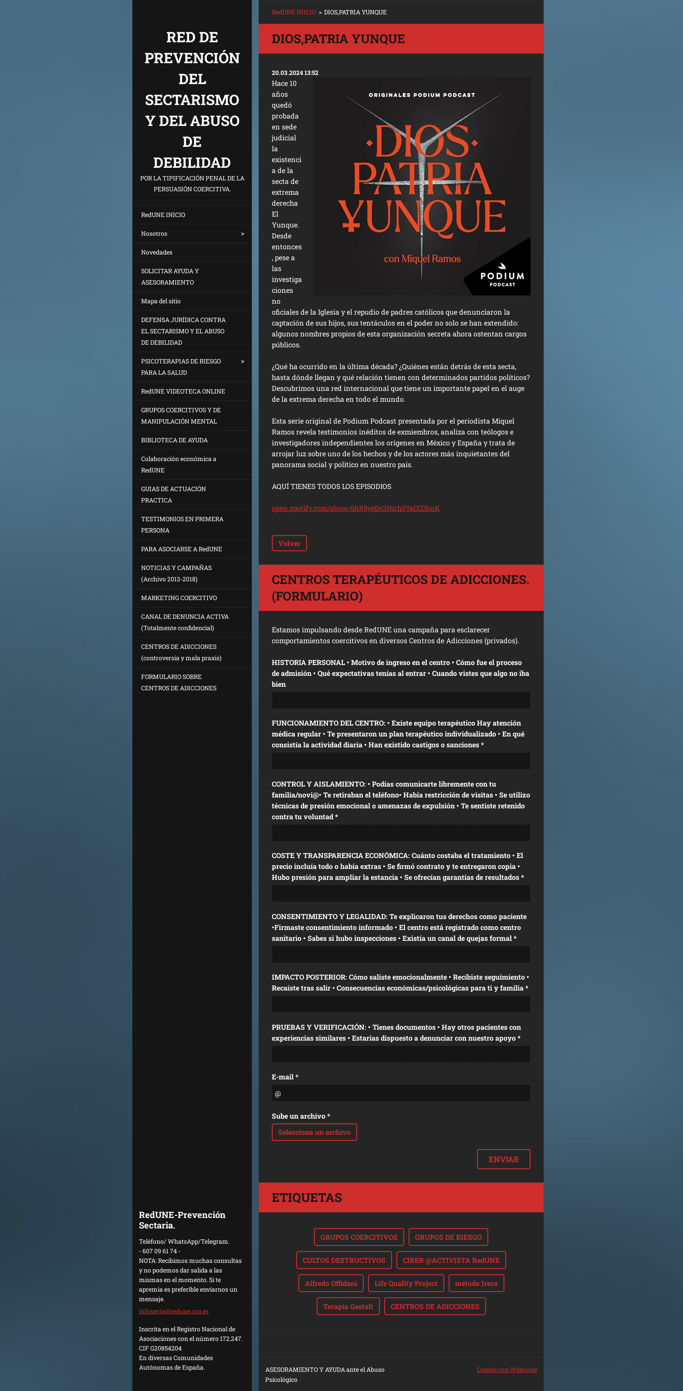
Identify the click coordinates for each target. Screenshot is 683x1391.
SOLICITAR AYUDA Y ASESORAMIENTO (170, 276)
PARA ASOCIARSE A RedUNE (181, 549)
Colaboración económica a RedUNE (178, 464)
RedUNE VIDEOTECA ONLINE (183, 391)
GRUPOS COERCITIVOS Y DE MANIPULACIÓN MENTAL (181, 415)
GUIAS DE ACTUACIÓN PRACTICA (173, 494)
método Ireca (476, 1283)
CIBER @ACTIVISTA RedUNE (451, 1260)
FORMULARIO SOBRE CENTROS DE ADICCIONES (178, 682)
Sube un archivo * (301, 1115)
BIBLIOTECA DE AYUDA (174, 440)
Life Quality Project (406, 1283)
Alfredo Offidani (331, 1283)
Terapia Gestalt (348, 1306)
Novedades (156, 252)
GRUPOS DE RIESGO (448, 1237)
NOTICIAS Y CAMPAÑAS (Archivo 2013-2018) (176, 573)
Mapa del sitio (161, 301)
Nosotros (154, 233)
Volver (289, 543)
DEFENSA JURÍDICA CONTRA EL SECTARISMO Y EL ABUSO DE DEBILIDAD (183, 331)
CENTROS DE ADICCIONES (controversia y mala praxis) (181, 652)
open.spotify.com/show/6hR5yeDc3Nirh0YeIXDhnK (356, 507)
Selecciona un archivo (314, 1132)
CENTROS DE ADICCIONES (435, 1306)
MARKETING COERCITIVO (179, 598)
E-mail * (285, 1076)
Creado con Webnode (507, 1369)
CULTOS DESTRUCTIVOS (344, 1260)
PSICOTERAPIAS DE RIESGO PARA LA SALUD (181, 367)
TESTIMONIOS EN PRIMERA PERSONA (182, 524)
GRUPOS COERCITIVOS (359, 1237)
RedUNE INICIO (163, 214)
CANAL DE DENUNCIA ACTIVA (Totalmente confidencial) (185, 622)
